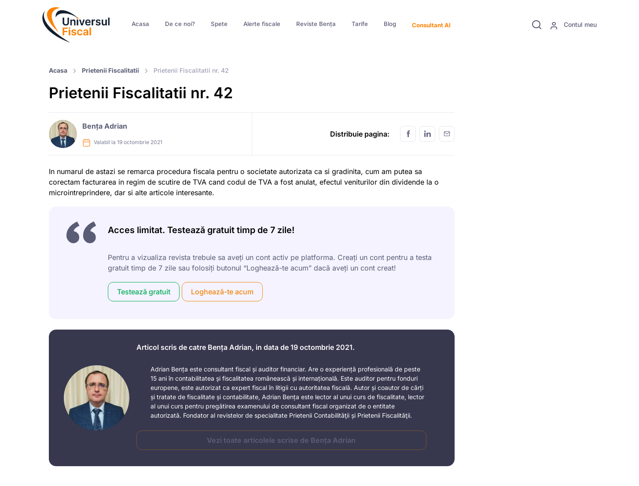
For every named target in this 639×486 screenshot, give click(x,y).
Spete (219, 23)
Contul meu (573, 25)
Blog (390, 23)
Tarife (360, 23)
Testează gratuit (143, 291)
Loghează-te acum (222, 291)
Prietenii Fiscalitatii (110, 70)
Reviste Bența (316, 23)
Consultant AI (431, 25)
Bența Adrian (104, 126)
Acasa (140, 23)
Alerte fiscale (261, 23)
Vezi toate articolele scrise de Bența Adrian (281, 440)
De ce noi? (180, 23)
